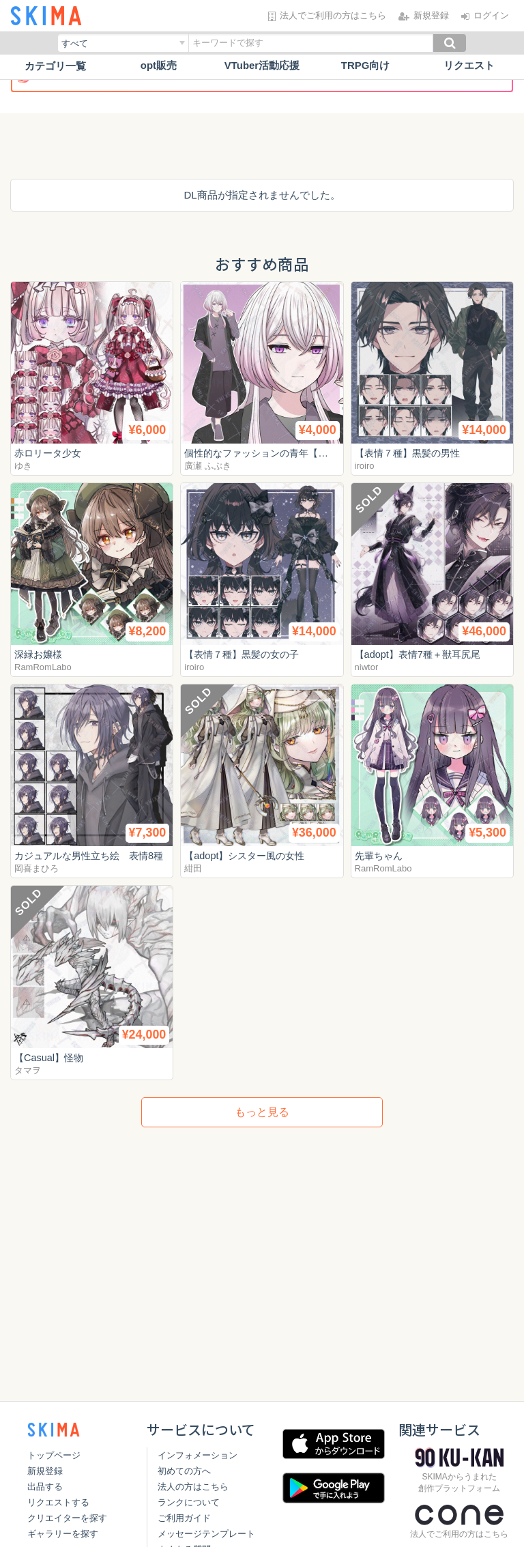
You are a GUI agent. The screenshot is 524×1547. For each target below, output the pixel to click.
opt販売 (159, 66)
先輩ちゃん (380, 855)
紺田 (193, 868)
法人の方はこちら (190, 1486)
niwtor (367, 667)
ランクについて (186, 1502)
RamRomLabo (43, 667)
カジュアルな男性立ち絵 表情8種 (93, 855)
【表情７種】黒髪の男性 (411, 453)
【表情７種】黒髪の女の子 (245, 654)
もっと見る (262, 1112)
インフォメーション (195, 1455)
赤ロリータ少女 (50, 453)
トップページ (54, 1455)
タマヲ (27, 1070)
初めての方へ (181, 1471)
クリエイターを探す (67, 1518)
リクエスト (469, 66)
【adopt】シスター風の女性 (248, 855)
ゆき (23, 466)
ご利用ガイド (181, 1518)
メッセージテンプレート (203, 1534)
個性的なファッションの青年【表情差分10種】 (292, 453)
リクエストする (58, 1502)
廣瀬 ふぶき (207, 466)
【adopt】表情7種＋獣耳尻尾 (422, 654)
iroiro (365, 466)
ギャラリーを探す (62, 1534)
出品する (45, 1486)
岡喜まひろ (36, 868)
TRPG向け (365, 66)
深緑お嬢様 (40, 654)
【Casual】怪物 (50, 1057)
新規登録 (45, 1471)
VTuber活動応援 (262, 66)
